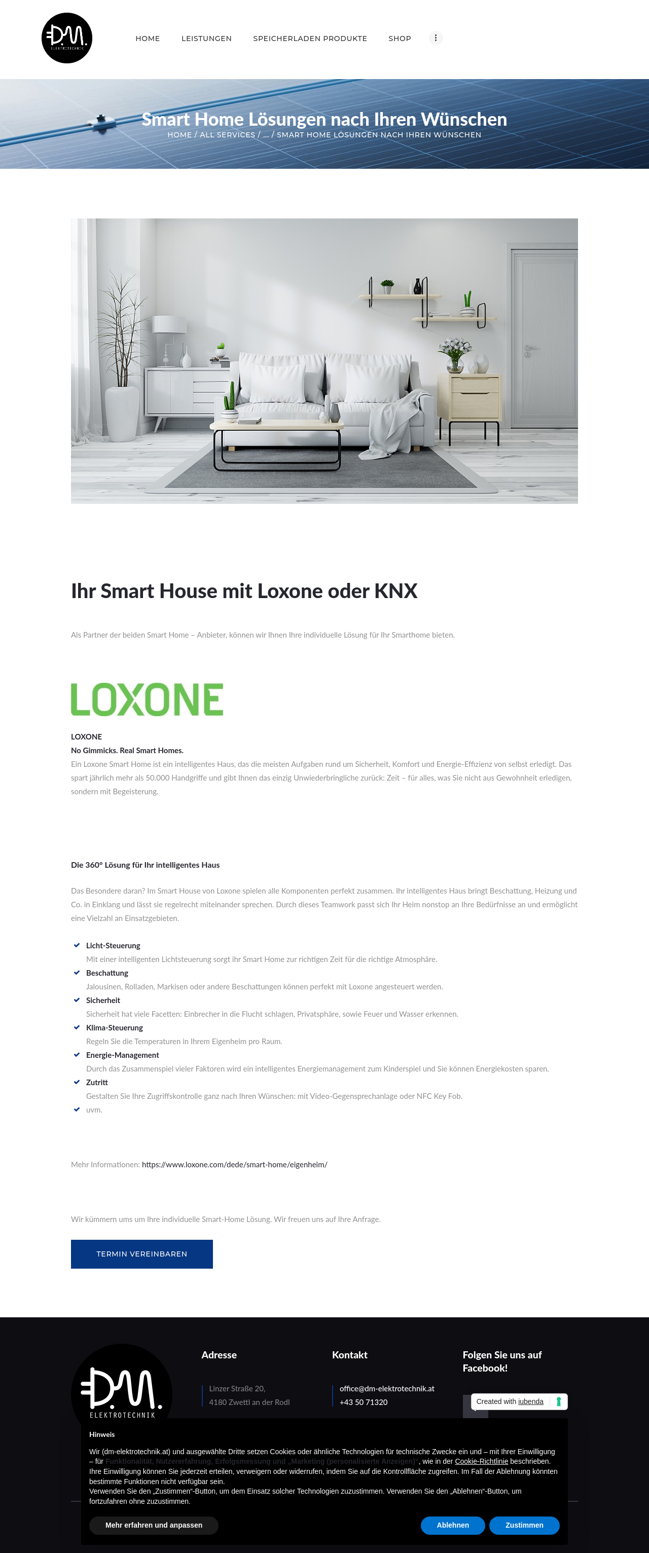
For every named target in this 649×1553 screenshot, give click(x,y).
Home (179, 134)
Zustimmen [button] (525, 1525)
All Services (227, 134)
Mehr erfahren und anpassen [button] (153, 1525)
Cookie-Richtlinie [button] (481, 1461)
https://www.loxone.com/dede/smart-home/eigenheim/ (235, 1164)
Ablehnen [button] (453, 1525)
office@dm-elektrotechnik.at (387, 1388)
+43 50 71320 (364, 1402)
